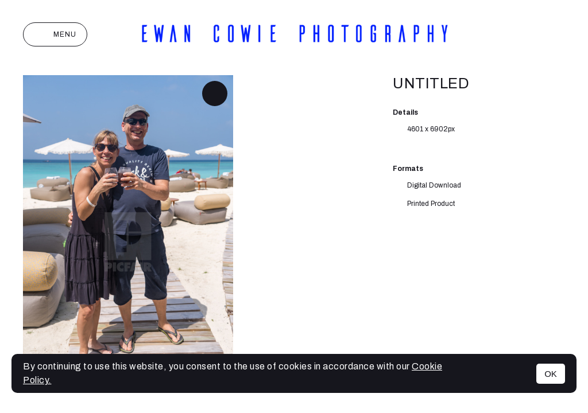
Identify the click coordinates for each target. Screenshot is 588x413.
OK (550, 374)
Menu (55, 34)
